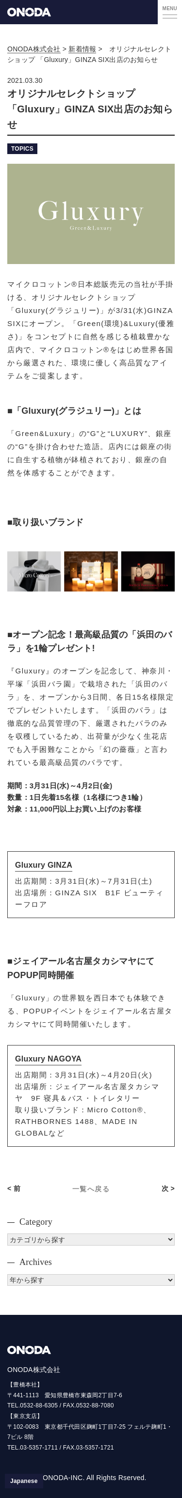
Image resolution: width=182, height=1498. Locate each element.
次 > (168, 1188)
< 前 (13, 1188)
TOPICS (22, 148)
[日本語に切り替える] (24, 1481)
